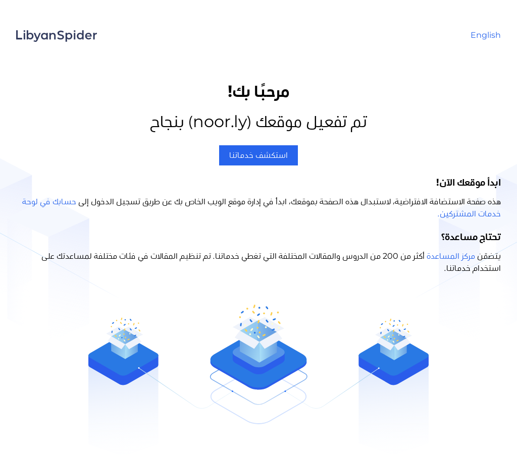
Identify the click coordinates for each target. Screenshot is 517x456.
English (486, 35)
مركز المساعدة (451, 256)
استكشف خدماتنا (258, 155)
